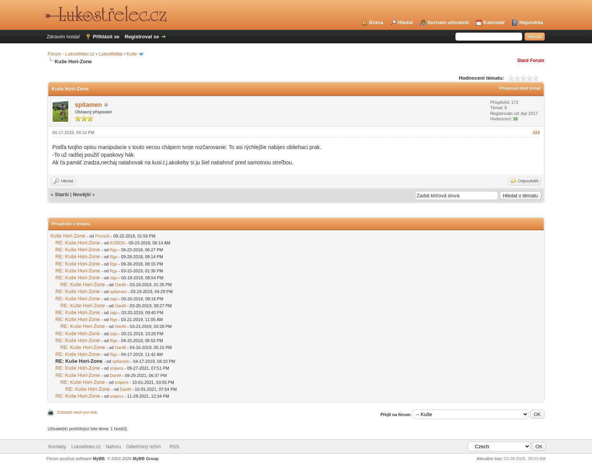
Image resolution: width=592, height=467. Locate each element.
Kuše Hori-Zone (67, 236)
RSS (174, 446)
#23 (536, 132)
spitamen (88, 105)
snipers (116, 368)
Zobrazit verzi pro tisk (77, 412)
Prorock (102, 236)
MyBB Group (145, 458)
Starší (62, 194)
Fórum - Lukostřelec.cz (71, 54)
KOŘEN (117, 243)
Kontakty (57, 446)
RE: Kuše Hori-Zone (77, 243)
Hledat (405, 22)
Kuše (132, 54)
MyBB (99, 458)
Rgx (113, 249)
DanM (120, 284)
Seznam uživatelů (448, 22)
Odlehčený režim (143, 446)
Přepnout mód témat (520, 88)
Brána (376, 22)
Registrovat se (142, 36)
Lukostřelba (110, 54)
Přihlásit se (106, 36)
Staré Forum (530, 60)
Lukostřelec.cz (86, 446)
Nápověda (531, 22)
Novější (82, 194)
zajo (113, 277)
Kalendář (494, 22)
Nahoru (113, 446)
